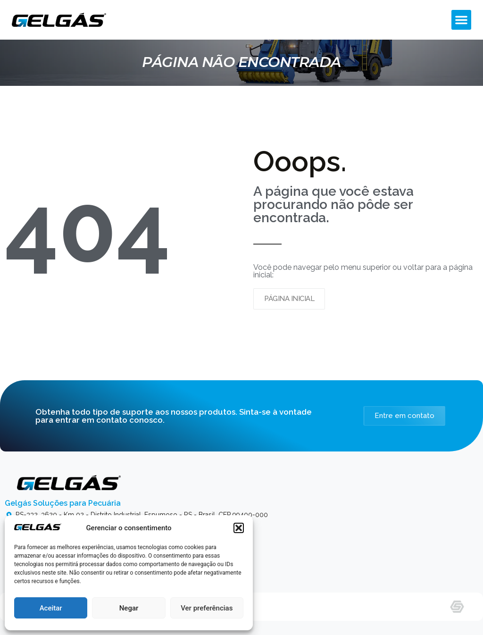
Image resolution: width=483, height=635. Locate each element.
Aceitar (51, 608)
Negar (129, 608)
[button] (238, 528)
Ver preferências (207, 608)
